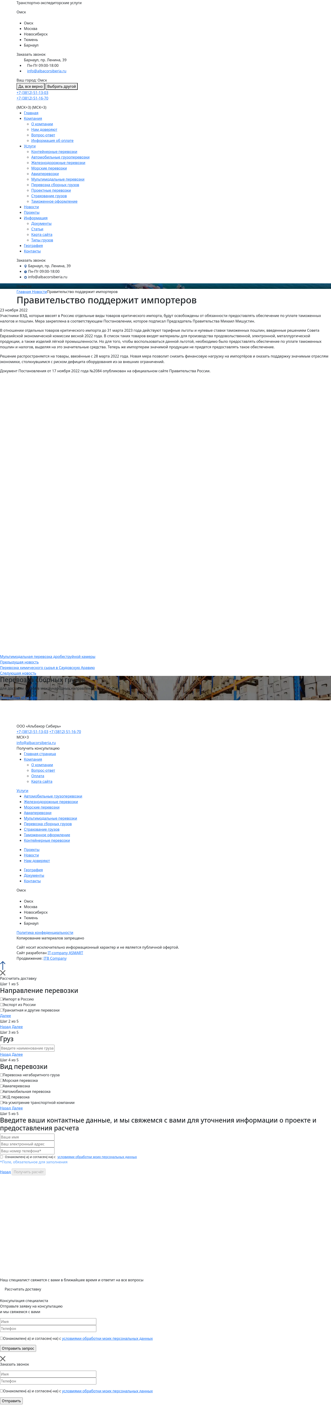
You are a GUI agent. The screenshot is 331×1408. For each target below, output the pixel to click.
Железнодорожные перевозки (58, 162)
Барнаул (31, 45)
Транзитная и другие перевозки (31, 1010)
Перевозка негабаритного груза (31, 1074)
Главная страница (40, 753)
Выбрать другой (61, 86)
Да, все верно (30, 86)
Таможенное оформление (54, 201)
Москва (30, 28)
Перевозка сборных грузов (55, 184)
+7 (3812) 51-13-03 (32, 92)
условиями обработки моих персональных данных (97, 1157)
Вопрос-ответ (43, 135)
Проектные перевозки (51, 190)
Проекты (32, 212)
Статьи (37, 229)
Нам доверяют (44, 129)
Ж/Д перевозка (16, 1097)
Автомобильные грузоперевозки (60, 157)
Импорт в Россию (18, 999)
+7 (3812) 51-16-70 (32, 98)
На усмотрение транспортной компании (39, 1102)
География (33, 245)
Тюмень (31, 39)
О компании (42, 123)
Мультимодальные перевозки (58, 179)
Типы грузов (42, 240)
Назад (5, 1026)
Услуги (30, 146)
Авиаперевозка (16, 1085)
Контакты (32, 251)
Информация (36, 217)
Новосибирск (36, 34)
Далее (5, 1015)
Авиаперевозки (45, 173)
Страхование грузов (49, 195)
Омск (28, 23)
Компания (33, 118)
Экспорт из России (19, 1004)
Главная (31, 112)
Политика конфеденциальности (45, 932)
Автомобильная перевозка (27, 1091)
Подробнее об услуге (18, 697)
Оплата (37, 775)
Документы (41, 223)
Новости (31, 206)
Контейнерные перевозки (54, 151)
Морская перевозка (20, 1080)
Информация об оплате (52, 140)
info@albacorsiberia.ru (46, 70)
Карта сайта (41, 234)
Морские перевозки (49, 168)
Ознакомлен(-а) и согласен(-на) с (68, 1156)
